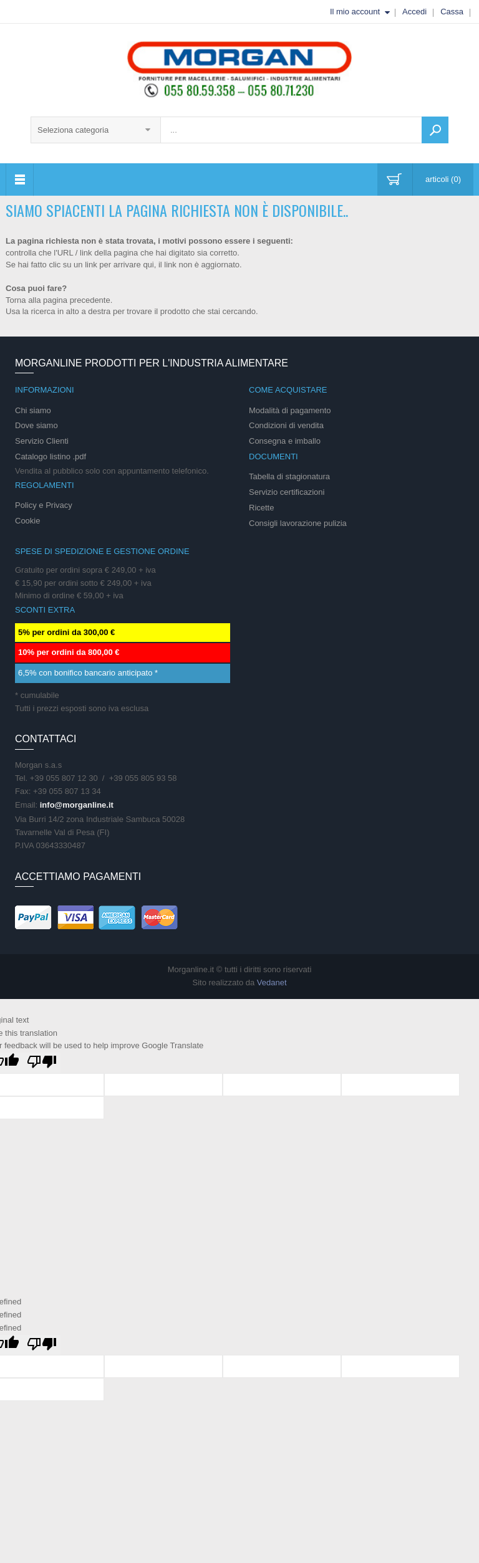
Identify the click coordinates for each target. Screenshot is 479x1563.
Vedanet (272, 982)
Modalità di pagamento (290, 410)
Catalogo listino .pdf (50, 456)
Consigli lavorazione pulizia (298, 523)
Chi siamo (33, 410)
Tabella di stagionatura (289, 476)
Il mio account (355, 11)
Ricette (261, 507)
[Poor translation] (41, 1063)
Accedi (414, 11)
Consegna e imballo (285, 441)
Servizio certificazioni (286, 492)
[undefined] (41, 1345)
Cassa (451, 11)
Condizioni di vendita (286, 425)
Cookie (27, 520)
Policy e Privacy (43, 505)
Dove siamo (36, 425)
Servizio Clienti (42, 441)
